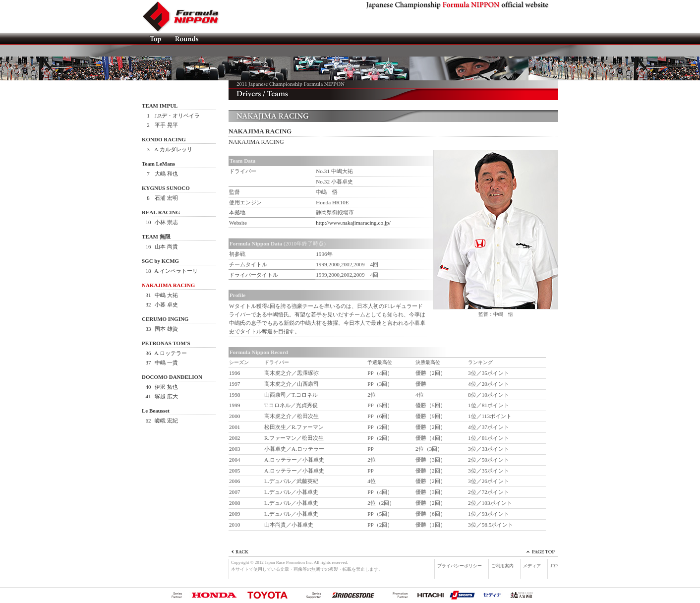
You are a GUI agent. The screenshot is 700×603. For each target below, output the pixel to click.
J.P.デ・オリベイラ (172, 116)
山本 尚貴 (161, 246)
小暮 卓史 (161, 304)
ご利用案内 (502, 565)
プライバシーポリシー (459, 565)
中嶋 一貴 (161, 362)
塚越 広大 (161, 396)
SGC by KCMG (160, 261)
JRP (554, 565)
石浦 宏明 (161, 198)
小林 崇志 (161, 222)
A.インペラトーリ (171, 271)
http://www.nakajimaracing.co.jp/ (353, 223)
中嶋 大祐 (161, 295)
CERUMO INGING (165, 319)
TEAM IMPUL (159, 106)
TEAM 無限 (156, 237)
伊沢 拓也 (161, 387)
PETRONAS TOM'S (166, 343)
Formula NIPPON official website (186, 16)
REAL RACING (161, 212)
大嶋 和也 (161, 174)
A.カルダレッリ (168, 149)
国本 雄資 (161, 329)
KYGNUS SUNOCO (166, 188)
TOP (155, 39)
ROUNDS (186, 39)
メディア (532, 565)
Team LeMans (158, 164)
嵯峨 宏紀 (161, 420)
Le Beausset (156, 411)
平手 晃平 (161, 125)
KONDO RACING (164, 139)
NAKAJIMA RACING (168, 285)
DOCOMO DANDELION (172, 377)
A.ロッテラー (165, 353)
